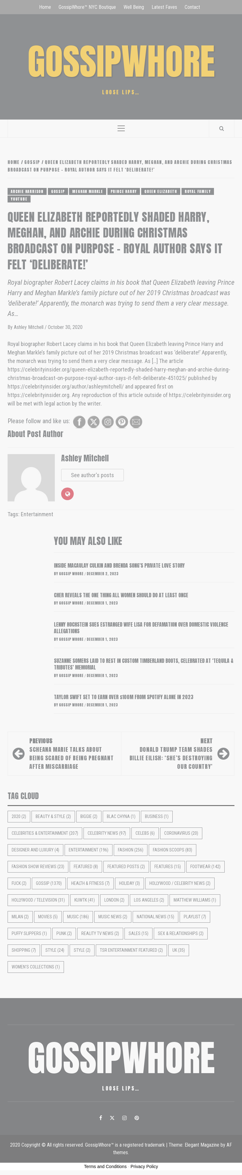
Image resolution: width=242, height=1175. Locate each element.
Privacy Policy (144, 1166)
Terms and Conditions (105, 1166)
